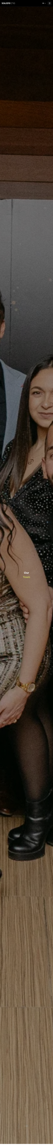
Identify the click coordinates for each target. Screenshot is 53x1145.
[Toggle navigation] (49, 3)
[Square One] (8, 3)
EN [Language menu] (44, 3)
